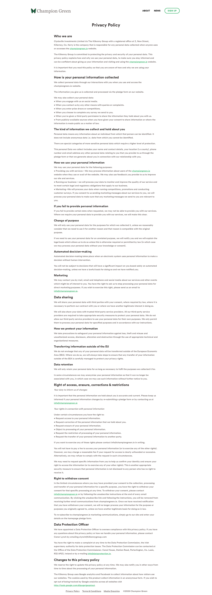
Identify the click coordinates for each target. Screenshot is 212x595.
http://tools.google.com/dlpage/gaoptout (74, 585)
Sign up (172, 10)
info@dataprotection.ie (99, 553)
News (157, 10)
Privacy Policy (73, 591)
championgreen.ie (79, 48)
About (146, 10)
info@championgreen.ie (65, 291)
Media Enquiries (112, 591)
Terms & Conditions (91, 591)
